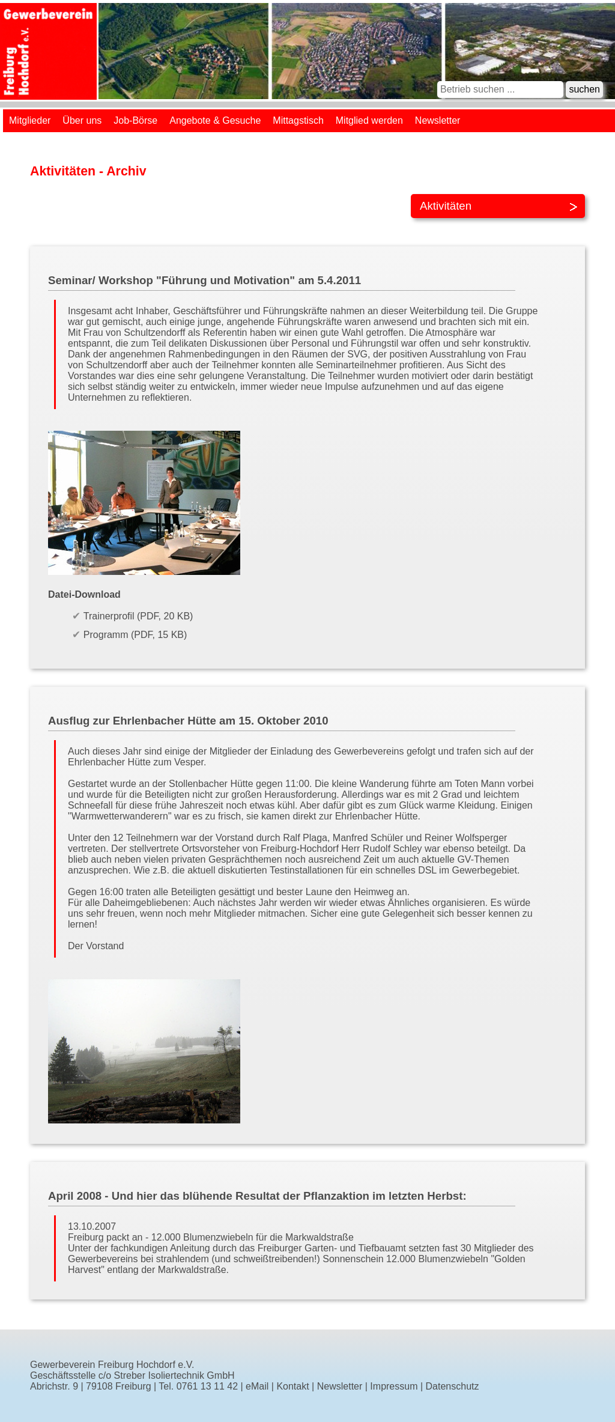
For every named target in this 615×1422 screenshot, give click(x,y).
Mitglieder (29, 120)
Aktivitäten (445, 205)
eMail (257, 1386)
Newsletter (438, 120)
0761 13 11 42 (207, 1386)
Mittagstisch (298, 120)
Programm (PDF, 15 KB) (135, 635)
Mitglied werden (369, 120)
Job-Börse (135, 120)
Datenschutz (452, 1386)
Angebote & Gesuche (215, 120)
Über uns (81, 120)
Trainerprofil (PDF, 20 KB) (138, 616)
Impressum (393, 1386)
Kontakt (292, 1386)
